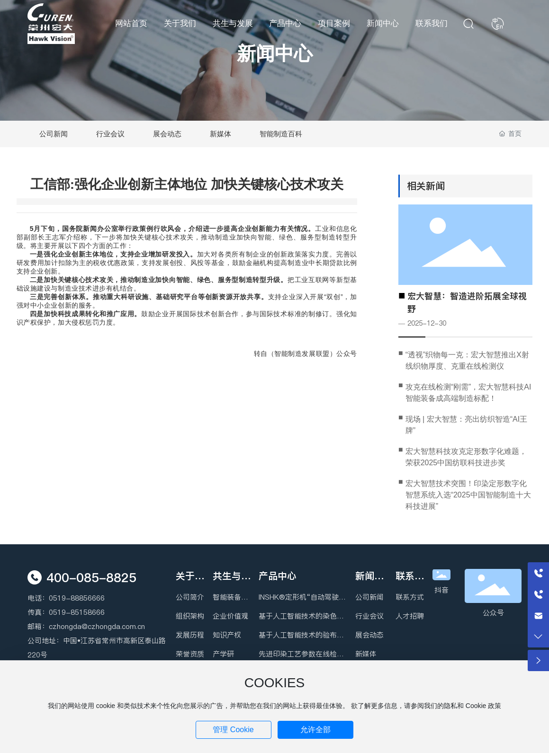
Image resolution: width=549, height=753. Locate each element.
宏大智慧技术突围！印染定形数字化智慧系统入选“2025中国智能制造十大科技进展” (468, 494)
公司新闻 (53, 134)
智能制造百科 (281, 134)
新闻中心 (275, 53)
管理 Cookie (233, 730)
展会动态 (167, 134)
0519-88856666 (77, 598)
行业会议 (110, 134)
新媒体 (220, 134)
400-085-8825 (91, 577)
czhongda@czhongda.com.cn (97, 626)
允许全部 (315, 730)
